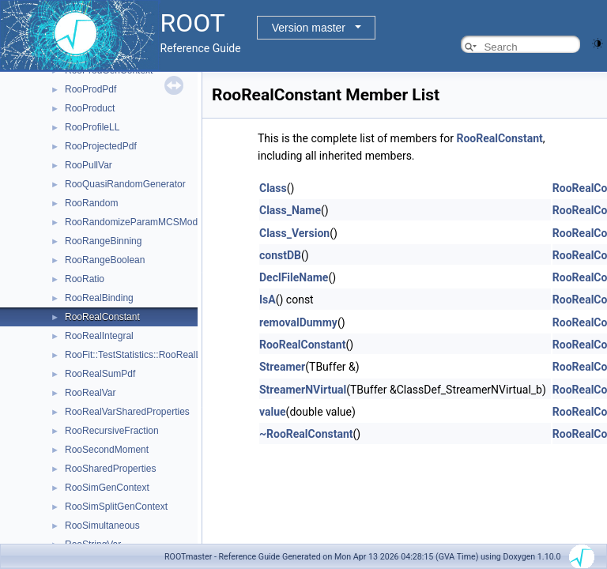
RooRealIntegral (99, 335)
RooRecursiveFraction (112, 430)
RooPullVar (88, 165)
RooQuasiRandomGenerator (125, 184)
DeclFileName (293, 277)
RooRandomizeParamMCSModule (137, 222)
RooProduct (90, 108)
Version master (308, 27)
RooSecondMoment (107, 449)
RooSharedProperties (110, 468)
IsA (267, 299)
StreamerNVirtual (302, 389)
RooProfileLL (92, 127)
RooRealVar (90, 392)
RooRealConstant (102, 316)
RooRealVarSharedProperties (127, 411)
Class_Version (294, 233)
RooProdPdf (90, 89)
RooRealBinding (99, 297)
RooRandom (91, 203)
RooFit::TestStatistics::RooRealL (133, 354)
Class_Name (290, 210)
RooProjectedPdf (101, 146)
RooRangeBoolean (105, 260)
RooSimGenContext (107, 487)
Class (273, 188)
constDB (280, 255)
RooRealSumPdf (100, 373)
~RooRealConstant (306, 434)
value (272, 411)
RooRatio (84, 278)
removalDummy (298, 322)
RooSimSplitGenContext (116, 506)
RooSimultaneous (102, 525)
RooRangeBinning (103, 241)
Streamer (282, 366)
